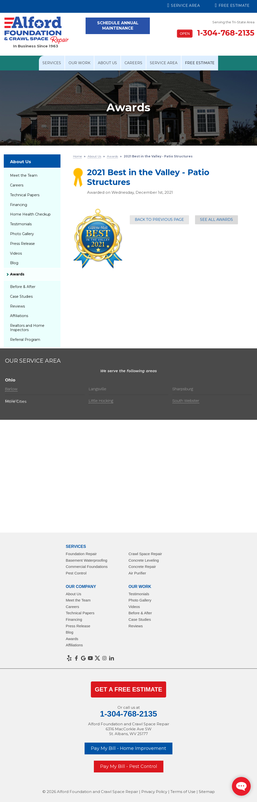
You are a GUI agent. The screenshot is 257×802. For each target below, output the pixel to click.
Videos (16, 253)
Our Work (79, 63)
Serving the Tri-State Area (233, 22)
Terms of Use (183, 791)
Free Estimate (232, 5)
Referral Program (25, 339)
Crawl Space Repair (145, 554)
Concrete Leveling (143, 560)
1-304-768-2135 (215, 33)
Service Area (183, 5)
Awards (17, 274)
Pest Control (76, 573)
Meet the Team (23, 175)
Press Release (22, 243)
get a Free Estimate (128, 689)
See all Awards (216, 219)
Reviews (17, 306)
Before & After (22, 286)
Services (51, 63)
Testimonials (21, 224)
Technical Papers (24, 195)
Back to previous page (159, 219)
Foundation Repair (81, 554)
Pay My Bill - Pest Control (128, 766)
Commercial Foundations (87, 566)
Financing (18, 205)
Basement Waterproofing (86, 560)
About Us (107, 63)
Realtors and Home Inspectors (27, 327)
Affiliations (19, 316)
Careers (133, 63)
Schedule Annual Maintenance (118, 26)
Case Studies (21, 296)
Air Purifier (137, 573)
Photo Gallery (22, 234)
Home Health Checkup (30, 214)
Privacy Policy (154, 791)
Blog (14, 263)
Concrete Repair (142, 566)
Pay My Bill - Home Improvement (128, 748)
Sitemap (207, 791)
